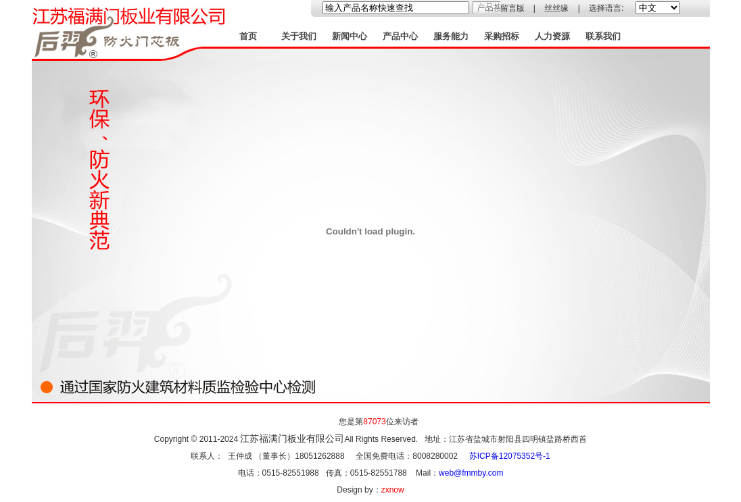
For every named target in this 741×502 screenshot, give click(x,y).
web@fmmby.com (471, 473)
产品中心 (400, 36)
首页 (248, 36)
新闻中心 (349, 36)
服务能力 (451, 36)
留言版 (512, 8)
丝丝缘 (556, 8)
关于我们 (298, 36)
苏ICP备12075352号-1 (509, 456)
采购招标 (501, 36)
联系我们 (603, 36)
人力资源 (552, 36)
